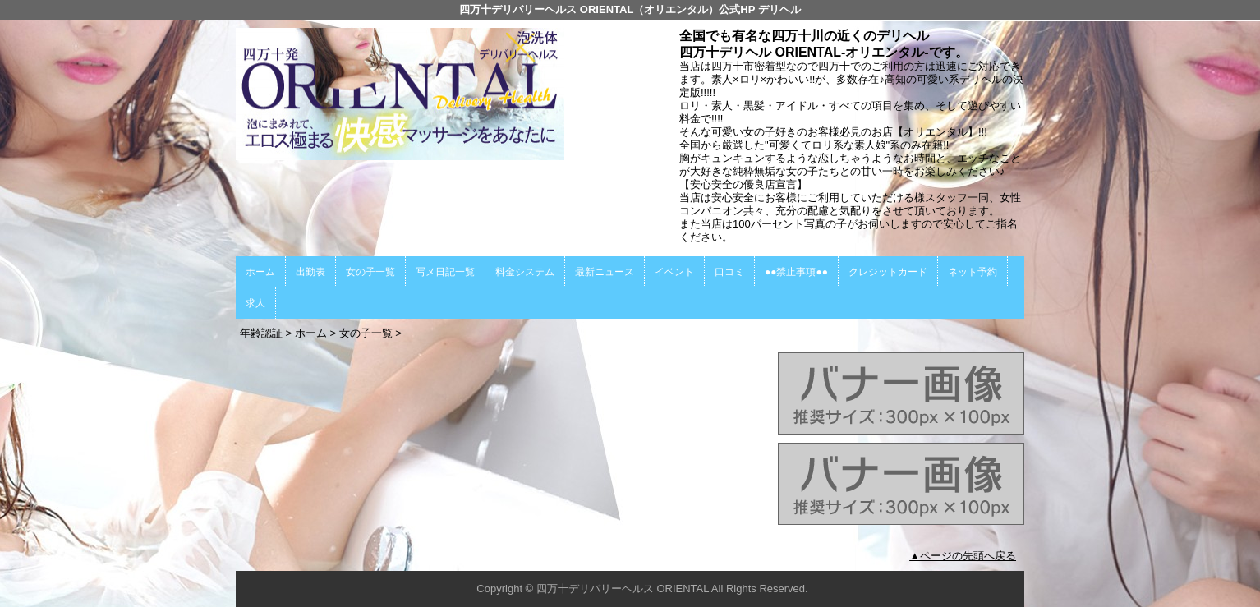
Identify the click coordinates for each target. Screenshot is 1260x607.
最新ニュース (604, 272)
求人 (255, 303)
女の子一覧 (370, 272)
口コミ (729, 272)
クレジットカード (887, 272)
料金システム (524, 272)
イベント (674, 272)
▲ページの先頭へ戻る (962, 556)
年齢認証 (261, 333)
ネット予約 (972, 272)
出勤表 (310, 272)
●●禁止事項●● (796, 272)
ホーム (260, 272)
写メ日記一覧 (445, 272)
